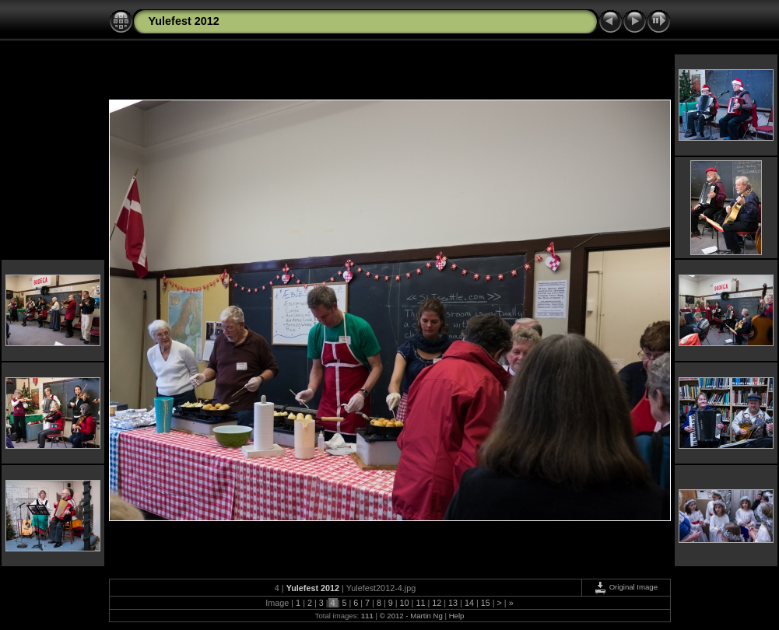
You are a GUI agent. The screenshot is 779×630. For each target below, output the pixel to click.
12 (437, 602)
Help (457, 615)
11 (420, 602)
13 (453, 602)
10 (405, 602)
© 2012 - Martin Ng (412, 615)
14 (469, 602)
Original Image (626, 587)
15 (486, 602)
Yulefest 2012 (184, 21)
